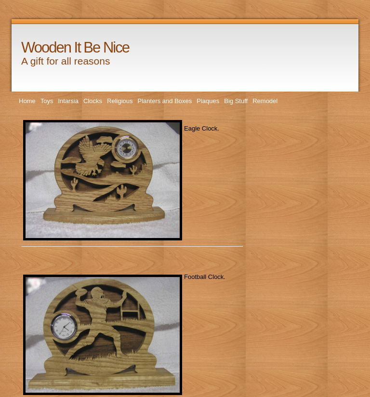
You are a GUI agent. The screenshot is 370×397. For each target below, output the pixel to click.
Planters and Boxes (165, 101)
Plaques (208, 101)
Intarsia (68, 101)
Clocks (92, 101)
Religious (119, 101)
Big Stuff (236, 101)
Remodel (265, 101)
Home (27, 101)
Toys (46, 101)
